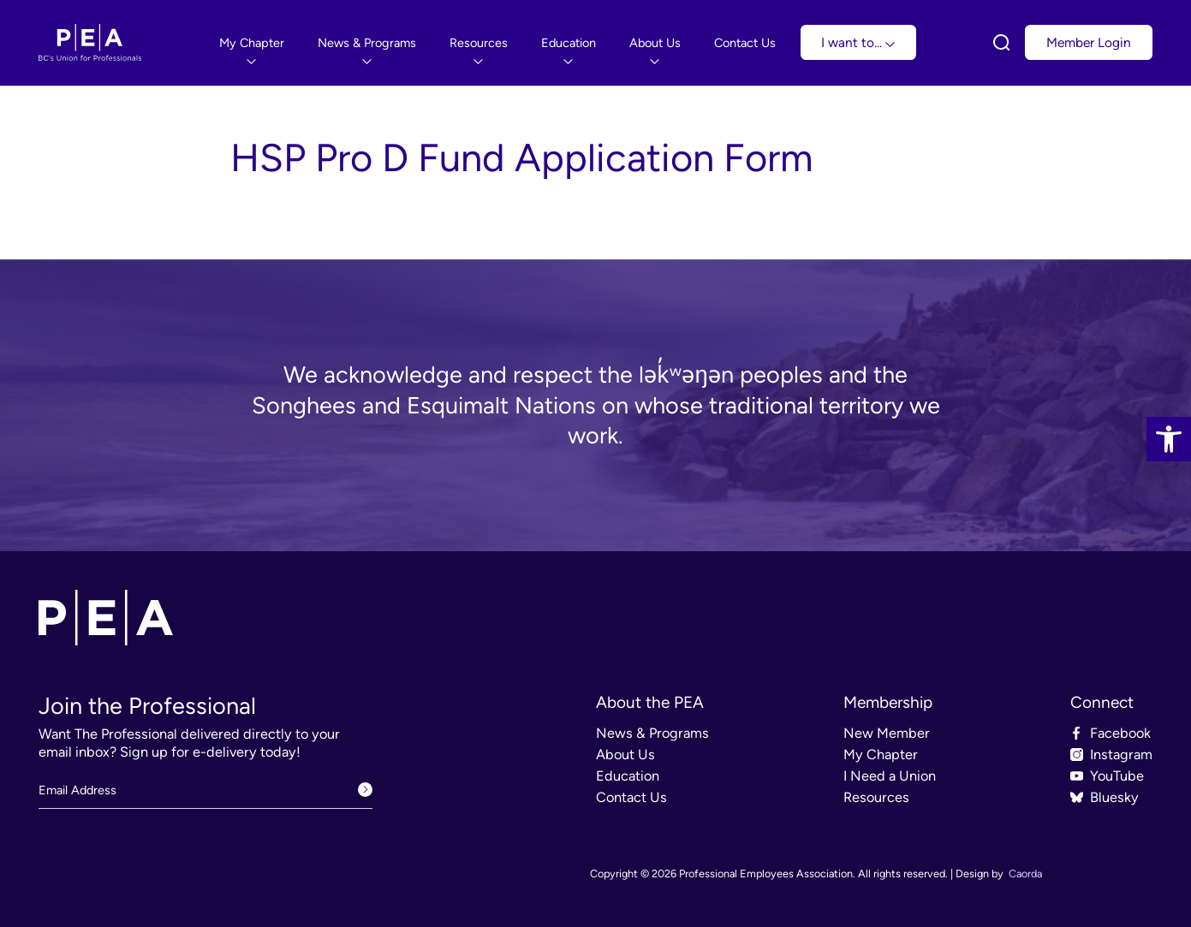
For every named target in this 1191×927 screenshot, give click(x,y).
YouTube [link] (1117, 776)
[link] (1168, 439)
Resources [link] (876, 797)
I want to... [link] (858, 42)
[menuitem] (251, 43)
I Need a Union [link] (889, 776)
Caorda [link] (1025, 873)
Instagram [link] (1121, 754)
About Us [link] (625, 754)
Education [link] (627, 776)
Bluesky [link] (1114, 797)
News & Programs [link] (652, 733)
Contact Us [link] (631, 797)
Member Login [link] (1088, 42)
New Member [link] (886, 733)
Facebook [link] (1120, 733)
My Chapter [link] (880, 754)
